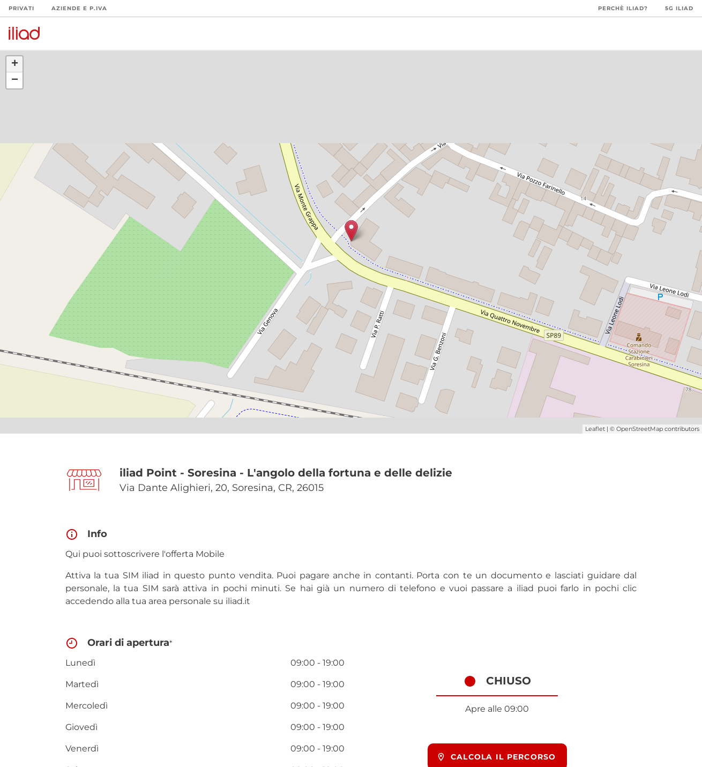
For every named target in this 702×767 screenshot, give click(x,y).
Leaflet (595, 429)
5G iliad (679, 8)
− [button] (14, 80)
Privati (21, 8)
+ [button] (14, 64)
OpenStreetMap (639, 429)
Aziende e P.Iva (79, 8)
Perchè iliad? (623, 8)
